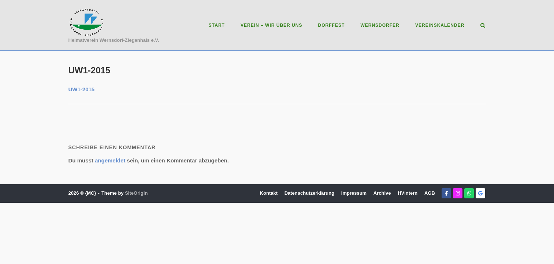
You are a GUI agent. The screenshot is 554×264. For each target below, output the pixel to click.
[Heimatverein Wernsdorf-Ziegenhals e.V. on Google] (480, 193)
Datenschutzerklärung (310, 193)
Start (217, 25)
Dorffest (331, 25)
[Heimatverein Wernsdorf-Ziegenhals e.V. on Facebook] (446, 193)
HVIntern (407, 193)
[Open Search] (483, 26)
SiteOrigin (136, 193)
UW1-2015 (81, 89)
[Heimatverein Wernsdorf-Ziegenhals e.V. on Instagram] (457, 193)
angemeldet (110, 160)
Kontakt (269, 193)
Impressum (354, 193)
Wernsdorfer (379, 25)
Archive (382, 193)
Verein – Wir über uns (271, 25)
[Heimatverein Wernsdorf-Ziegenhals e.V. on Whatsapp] (469, 193)
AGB (429, 193)
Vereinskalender (439, 25)
